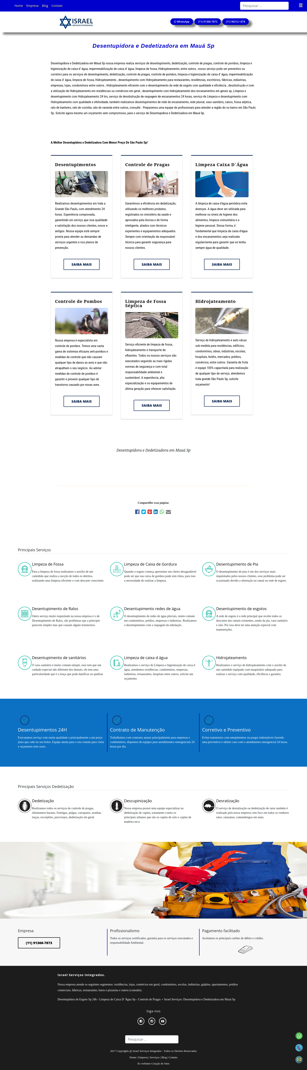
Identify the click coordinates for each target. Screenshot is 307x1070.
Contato (57, 6)
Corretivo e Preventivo (226, 729)
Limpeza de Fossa (48, 564)
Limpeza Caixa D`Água (221, 164)
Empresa (32, 6)
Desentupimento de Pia (237, 564)
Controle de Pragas (147, 164)
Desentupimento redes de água (152, 608)
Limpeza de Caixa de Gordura (150, 564)
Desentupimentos (75, 164)
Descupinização (138, 800)
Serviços (154, 1057)
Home (18, 6)
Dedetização (43, 800)
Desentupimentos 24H (42, 729)
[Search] (264, 6)
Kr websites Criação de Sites (153, 1063)
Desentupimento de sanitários (59, 657)
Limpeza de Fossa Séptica (145, 303)
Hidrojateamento (215, 301)
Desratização (227, 800)
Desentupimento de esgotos (241, 608)
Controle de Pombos (78, 301)
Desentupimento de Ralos (55, 608)
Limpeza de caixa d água (146, 657)
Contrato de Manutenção (137, 729)
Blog (45, 6)
